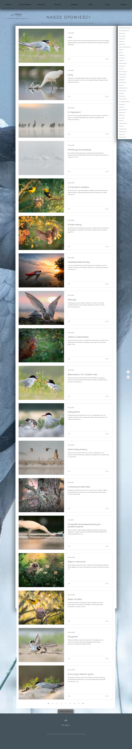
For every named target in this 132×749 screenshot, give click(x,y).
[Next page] (79, 703)
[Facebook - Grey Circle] (128, 372)
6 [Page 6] (74, 703)
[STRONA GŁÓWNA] (65, 711)
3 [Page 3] (61, 703)
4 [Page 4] (65, 703)
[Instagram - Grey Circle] (128, 377)
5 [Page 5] (70, 703)
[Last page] (83, 703)
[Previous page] (53, 703)
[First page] (48, 703)
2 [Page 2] (57, 703)
